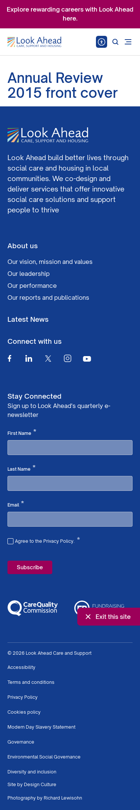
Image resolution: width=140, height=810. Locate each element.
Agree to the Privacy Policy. (47, 540)
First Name (21, 433)
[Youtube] (87, 358)
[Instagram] (68, 358)
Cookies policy (24, 712)
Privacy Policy (22, 697)
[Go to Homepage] (34, 42)
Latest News (28, 319)
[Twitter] (48, 358)
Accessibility (21, 667)
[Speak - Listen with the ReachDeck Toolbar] (101, 42)
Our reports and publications (48, 297)
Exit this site (107, 616)
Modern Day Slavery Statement (41, 727)
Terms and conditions (31, 682)
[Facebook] (9, 358)
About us (22, 246)
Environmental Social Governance (44, 757)
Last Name (21, 468)
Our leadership (28, 273)
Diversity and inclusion (31, 772)
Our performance (32, 285)
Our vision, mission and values (50, 261)
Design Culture (40, 784)
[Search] (115, 41)
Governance (20, 742)
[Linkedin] (29, 358)
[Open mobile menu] (128, 41)
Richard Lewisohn (63, 798)
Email (15, 504)
